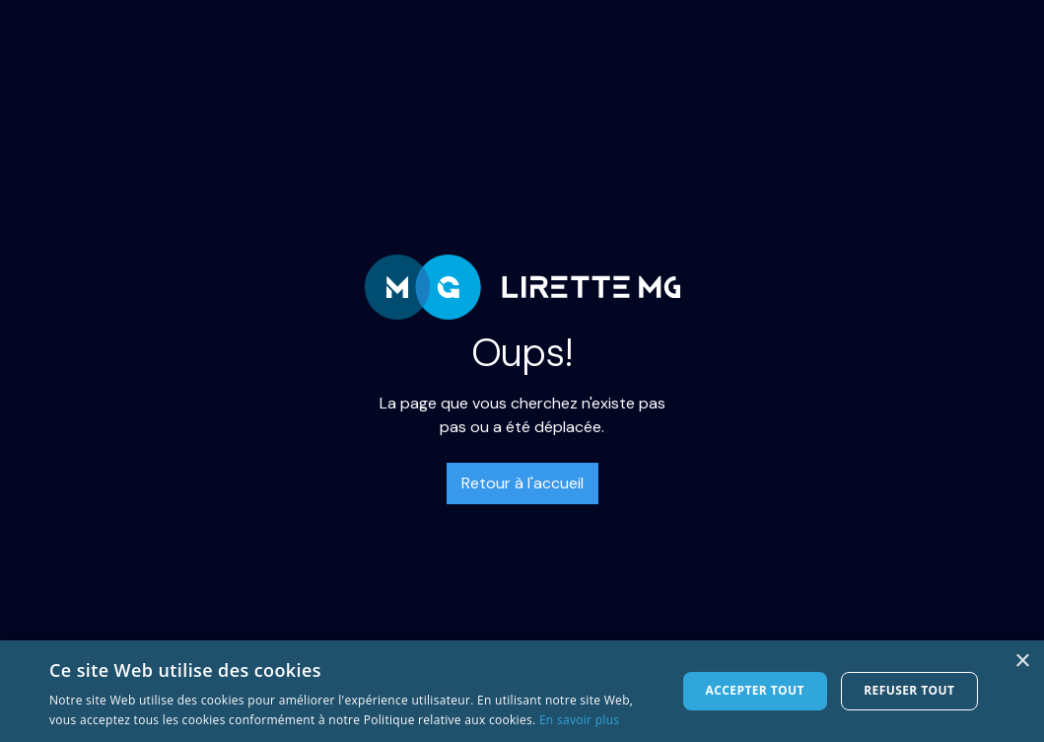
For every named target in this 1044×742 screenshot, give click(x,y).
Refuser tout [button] (909, 690)
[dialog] (522, 691)
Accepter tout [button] (755, 690)
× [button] (1021, 661)
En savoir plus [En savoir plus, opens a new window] (579, 719)
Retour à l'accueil (522, 483)
